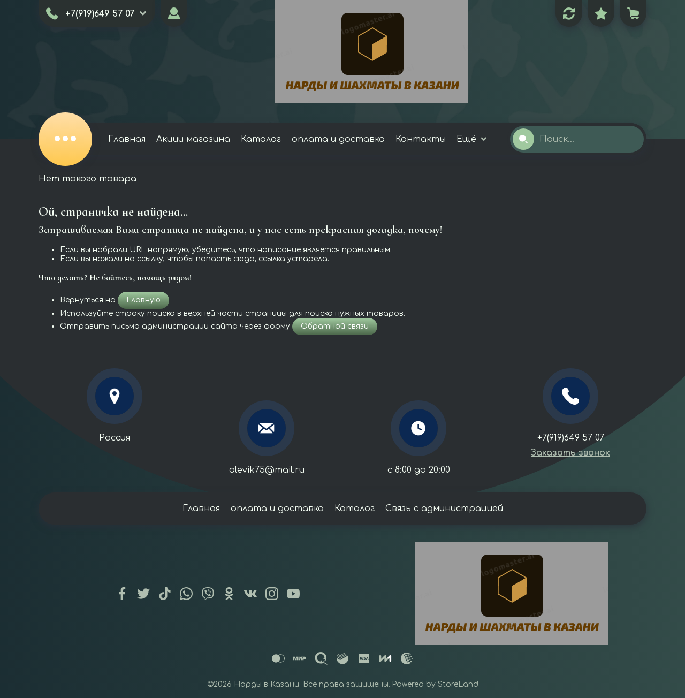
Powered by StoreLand (435, 684)
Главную (143, 300)
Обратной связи (335, 326)
